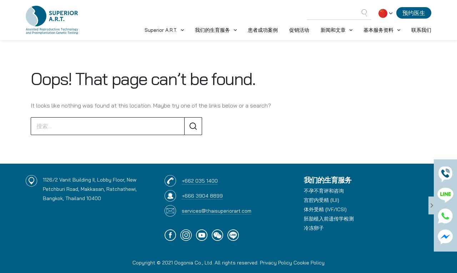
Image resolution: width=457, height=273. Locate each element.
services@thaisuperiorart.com (216, 211)
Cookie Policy (309, 262)
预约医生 (413, 12)
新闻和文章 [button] (333, 30)
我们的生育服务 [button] (212, 30)
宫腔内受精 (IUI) (321, 200)
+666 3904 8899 (202, 196)
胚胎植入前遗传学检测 (329, 218)
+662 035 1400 (200, 181)
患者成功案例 (263, 30)
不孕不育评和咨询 (324, 191)
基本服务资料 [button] (378, 30)
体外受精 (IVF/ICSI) (325, 209)
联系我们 (421, 30)
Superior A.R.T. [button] (161, 30)
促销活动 (299, 30)
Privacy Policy (276, 262)
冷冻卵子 (314, 228)
